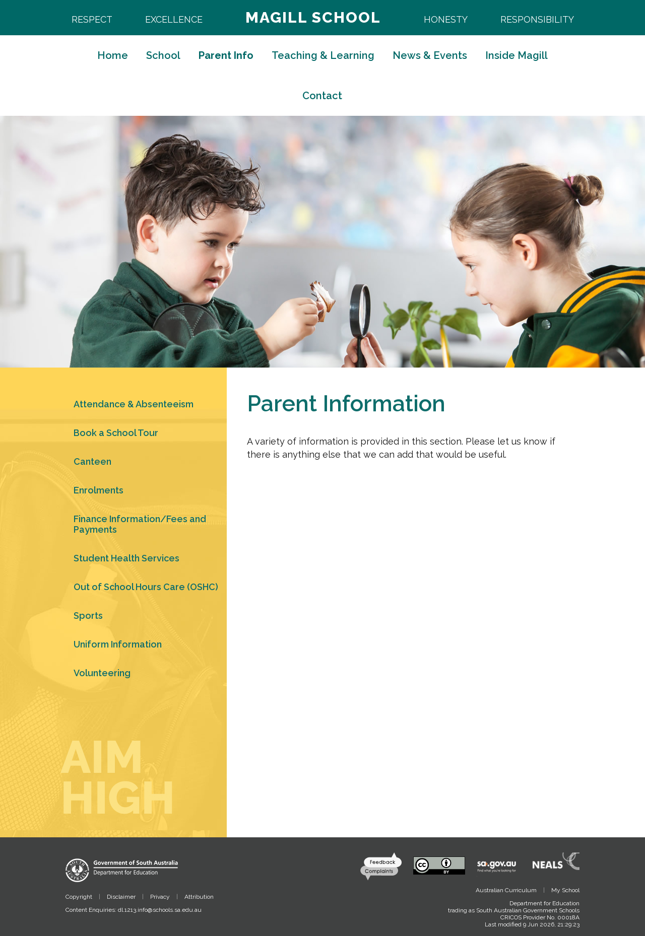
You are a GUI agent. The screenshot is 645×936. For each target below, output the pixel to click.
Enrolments (98, 490)
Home (112, 55)
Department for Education (544, 903)
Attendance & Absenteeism (134, 404)
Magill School (313, 17)
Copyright (79, 896)
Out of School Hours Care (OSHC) (146, 587)
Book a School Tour (116, 432)
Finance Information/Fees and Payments (140, 524)
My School (565, 890)
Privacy (160, 896)
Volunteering (102, 673)
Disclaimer (121, 896)
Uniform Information (118, 644)
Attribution (199, 896)
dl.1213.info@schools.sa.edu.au (160, 909)
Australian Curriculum (506, 890)
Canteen (92, 461)
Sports (88, 615)
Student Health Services (126, 558)
